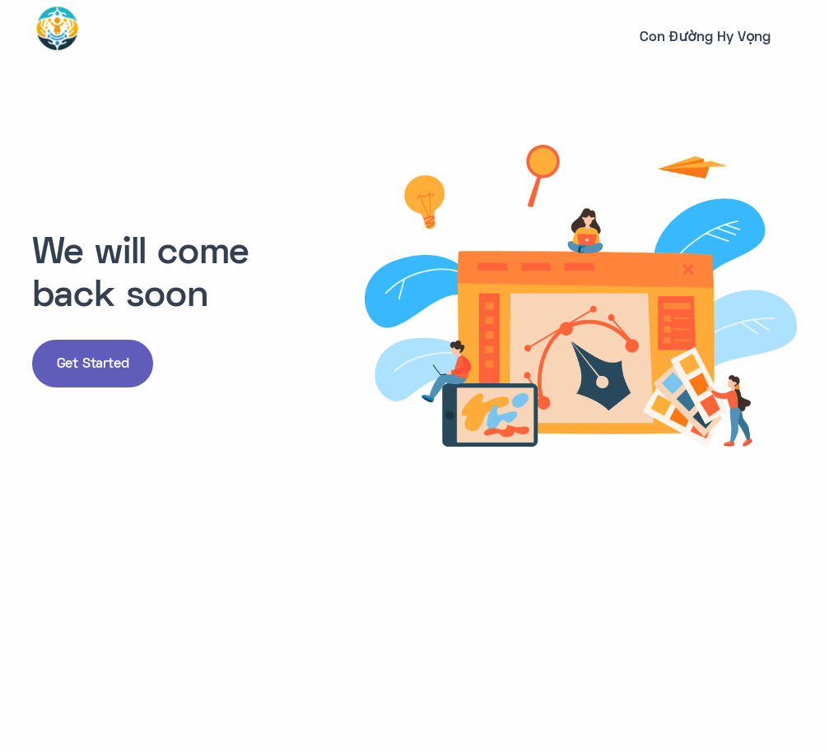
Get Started (93, 364)
